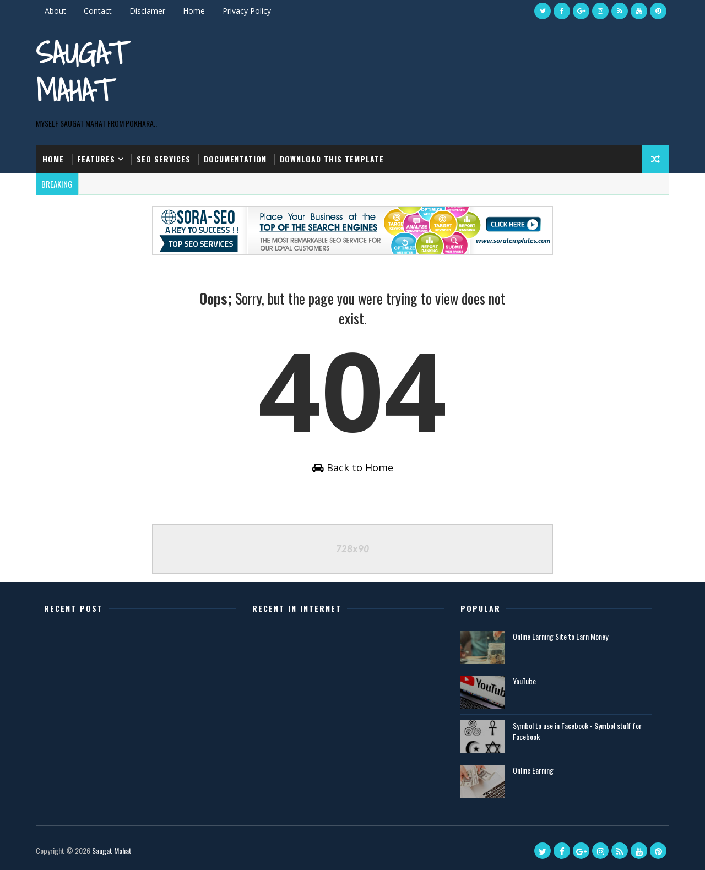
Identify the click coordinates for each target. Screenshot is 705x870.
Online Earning (533, 770)
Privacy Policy (247, 11)
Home (194, 11)
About (55, 11)
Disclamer (147, 11)
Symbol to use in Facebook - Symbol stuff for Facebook (577, 731)
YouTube (524, 681)
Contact (98, 11)
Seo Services (164, 159)
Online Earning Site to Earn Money (560, 636)
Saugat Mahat (81, 71)
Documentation (235, 159)
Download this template (332, 159)
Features (96, 159)
